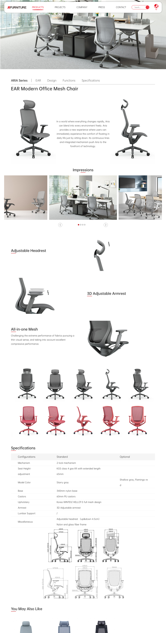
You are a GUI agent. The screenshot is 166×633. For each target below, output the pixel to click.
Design (51, 80)
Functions (69, 80)
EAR (38, 80)
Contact (120, 8)
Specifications (91, 80)
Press (101, 8)
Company (81, 8)
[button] (60, 225)
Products (37, 8)
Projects (59, 8)
